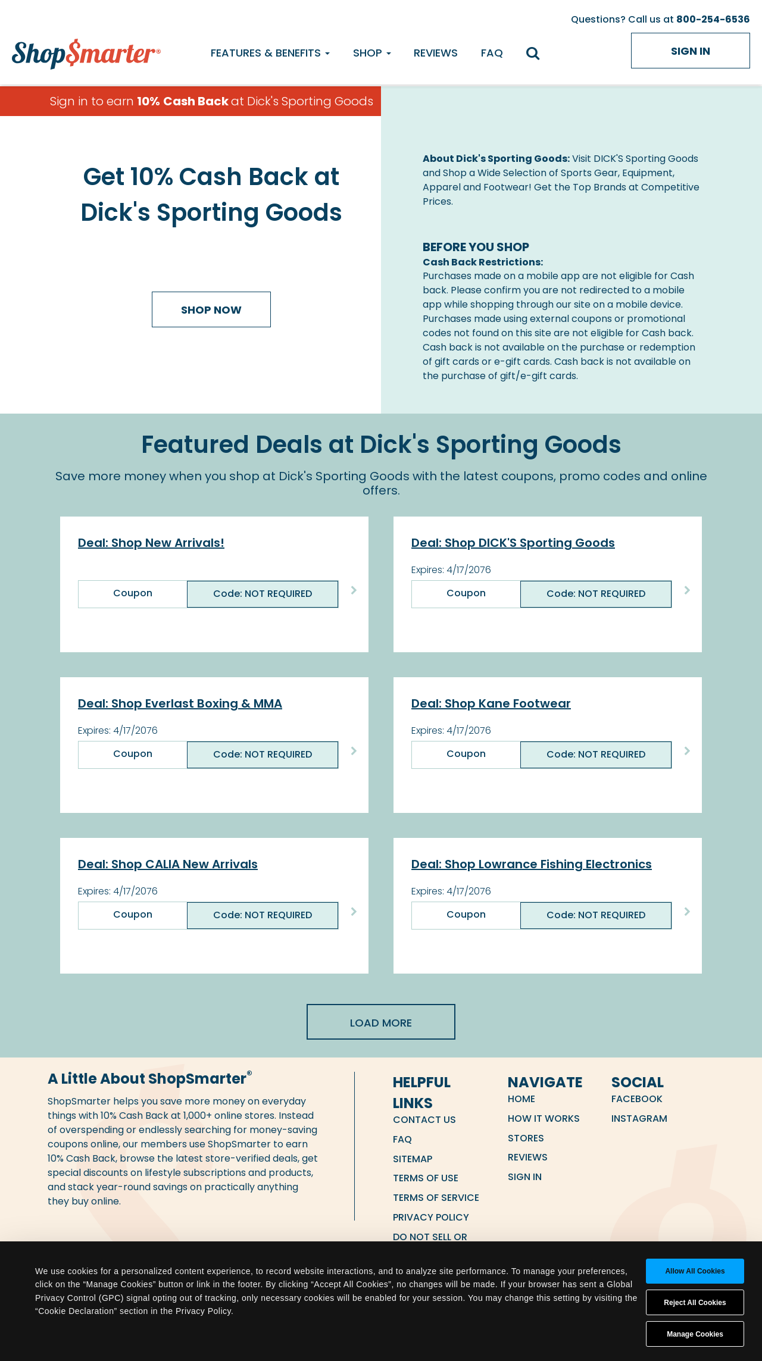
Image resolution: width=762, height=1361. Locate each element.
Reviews (436, 52)
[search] (538, 54)
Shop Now (211, 309)
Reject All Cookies (695, 1303)
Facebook (637, 1099)
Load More (381, 1022)
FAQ (492, 52)
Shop (372, 52)
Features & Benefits (270, 52)
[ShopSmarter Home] (86, 51)
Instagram (639, 1118)
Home (521, 1099)
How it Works (544, 1118)
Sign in (690, 50)
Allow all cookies (694, 1271)
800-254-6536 (713, 19)
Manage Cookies (695, 1334)
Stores (526, 1138)
